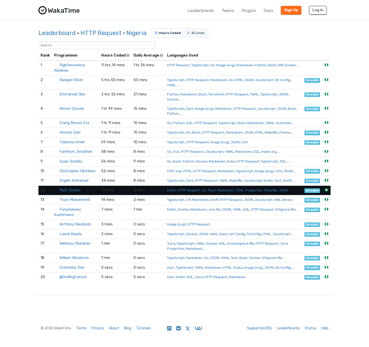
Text (277, 180)
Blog (127, 328)
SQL (189, 123)
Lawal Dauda (70, 234)
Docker (290, 65)
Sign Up (291, 10)
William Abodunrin (74, 258)
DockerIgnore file (240, 243)
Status (310, 328)
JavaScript (264, 80)
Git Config (282, 80)
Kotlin (268, 180)
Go (212, 65)
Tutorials (143, 328)
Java (171, 243)
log (274, 151)
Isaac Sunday (70, 161)
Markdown (245, 65)
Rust (212, 190)
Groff (214, 200)
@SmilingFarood (72, 277)
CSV (244, 142)
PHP (170, 171)
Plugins (249, 10)
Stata (238, 267)
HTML (238, 80)
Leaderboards (201, 10)
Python (260, 65)
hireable (312, 80)
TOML (171, 85)
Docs (268, 10)
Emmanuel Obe (72, 94)
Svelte (183, 209)
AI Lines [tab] (195, 33)
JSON (248, 80)
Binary (287, 200)
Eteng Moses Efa (74, 123)
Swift (287, 180)
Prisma (284, 132)
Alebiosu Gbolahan (74, 243)
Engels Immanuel (73, 180)
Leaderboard (57, 33)
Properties (254, 190)
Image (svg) (225, 65)
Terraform (216, 94)
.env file (214, 209)
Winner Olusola (71, 108)
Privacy (97, 328)
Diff (280, 65)
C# (188, 200)
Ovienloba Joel (71, 267)
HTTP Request (100, 33)
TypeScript (200, 65)
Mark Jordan (69, 190)
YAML (254, 94)
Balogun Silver (71, 80)
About (114, 328)
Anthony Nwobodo (75, 224)
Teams (228, 10)
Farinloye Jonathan (75, 151)
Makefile (271, 132)
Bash (272, 65)
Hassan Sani (69, 132)
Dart (189, 108)
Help (325, 328)
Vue (176, 151)
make (265, 151)
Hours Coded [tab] (168, 33)
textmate (283, 123)
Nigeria (136, 33)
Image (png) (264, 171)
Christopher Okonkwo (77, 171)
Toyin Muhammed (74, 200)
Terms (81, 328)
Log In (317, 10)
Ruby (231, 161)
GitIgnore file (285, 209)
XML (277, 200)
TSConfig (254, 234)
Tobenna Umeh (72, 142)
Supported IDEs (259, 328)
